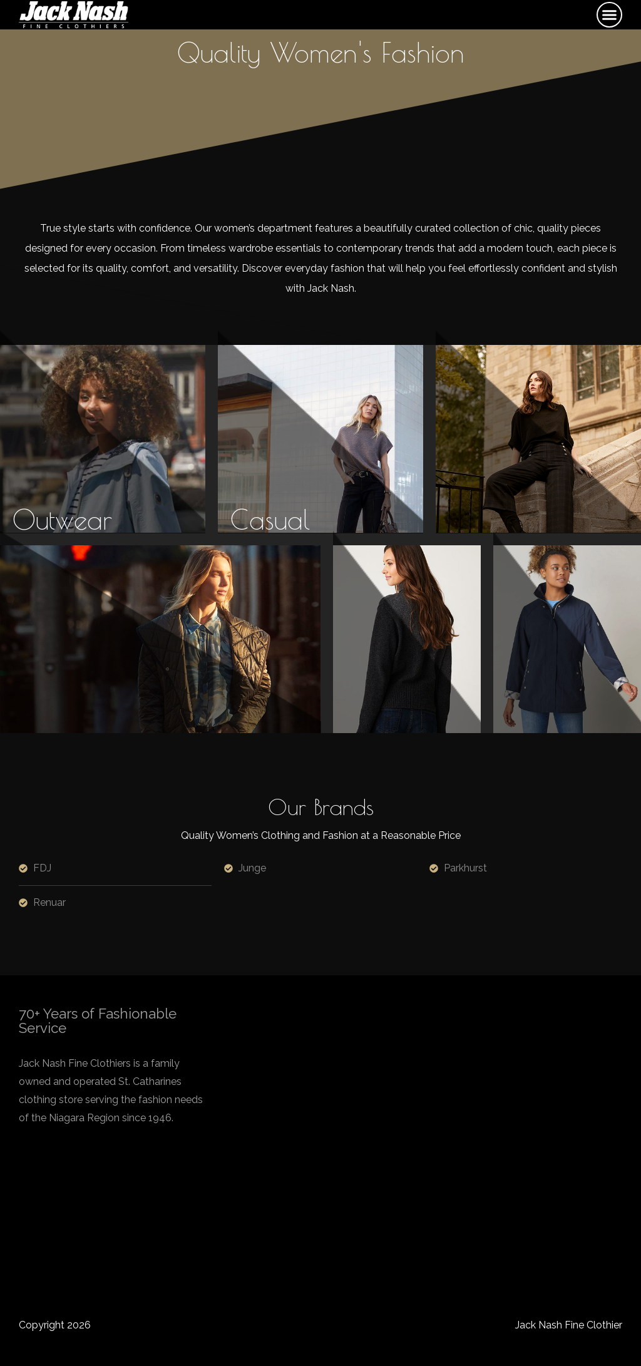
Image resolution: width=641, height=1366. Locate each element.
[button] (610, 15)
